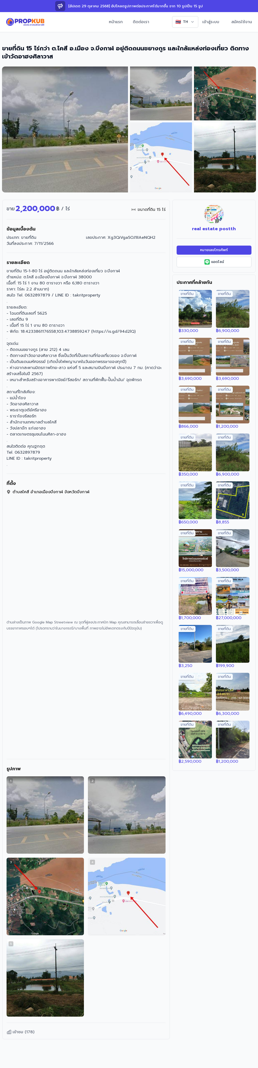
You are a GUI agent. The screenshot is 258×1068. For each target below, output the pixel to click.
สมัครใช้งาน (241, 22)
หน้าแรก (116, 22)
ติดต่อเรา (141, 22)
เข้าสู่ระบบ (210, 22)
